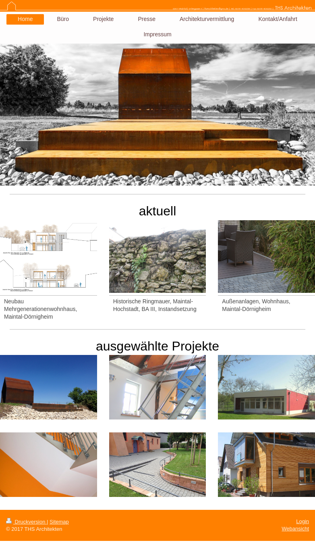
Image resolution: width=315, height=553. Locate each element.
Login (302, 521)
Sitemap (59, 522)
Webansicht (295, 529)
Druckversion (26, 522)
